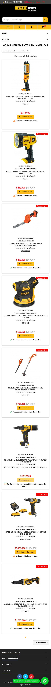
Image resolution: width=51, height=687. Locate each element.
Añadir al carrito (25, 117)
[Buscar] (22, 19)
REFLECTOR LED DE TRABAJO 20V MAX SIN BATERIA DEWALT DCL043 (25, 173)
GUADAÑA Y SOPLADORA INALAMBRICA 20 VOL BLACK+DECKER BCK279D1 (25, 389)
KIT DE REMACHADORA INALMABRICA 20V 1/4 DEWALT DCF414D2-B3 (25, 533)
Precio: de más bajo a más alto (16, 50)
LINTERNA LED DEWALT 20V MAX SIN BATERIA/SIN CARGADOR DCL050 (25, 98)
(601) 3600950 (17, 2)
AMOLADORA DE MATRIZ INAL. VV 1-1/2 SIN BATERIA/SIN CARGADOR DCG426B (25, 605)
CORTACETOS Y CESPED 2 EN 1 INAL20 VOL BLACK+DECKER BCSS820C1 (25, 245)
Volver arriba (41, 642)
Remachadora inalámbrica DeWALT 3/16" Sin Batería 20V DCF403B (25, 461)
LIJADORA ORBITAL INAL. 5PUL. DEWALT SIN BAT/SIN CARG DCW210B (26, 317)
